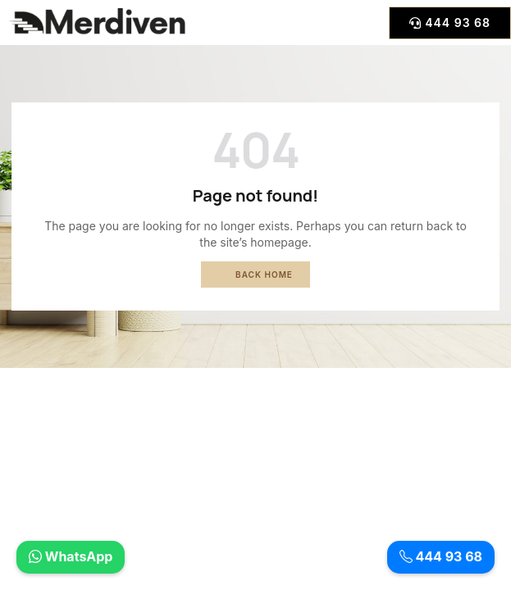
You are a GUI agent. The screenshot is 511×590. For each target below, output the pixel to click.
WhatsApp (70, 557)
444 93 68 (440, 557)
